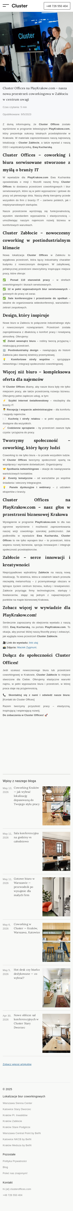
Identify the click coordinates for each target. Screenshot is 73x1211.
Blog (5, 1167)
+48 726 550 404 (57, 6)
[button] (7, 6)
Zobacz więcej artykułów (17, 1064)
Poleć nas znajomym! (15, 1173)
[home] (19, 6)
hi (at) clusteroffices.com (17, 1189)
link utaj (33, 642)
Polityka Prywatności (15, 1161)
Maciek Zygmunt (26, 647)
